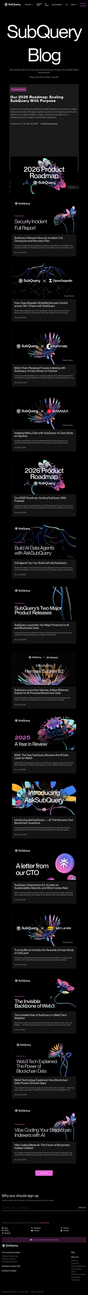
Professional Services (9, 1262)
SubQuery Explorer (8, 1259)
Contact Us (75, 1263)
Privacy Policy (23, 1292)
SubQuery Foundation (78, 1274)
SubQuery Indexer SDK (11, 1266)
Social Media (75, 1277)
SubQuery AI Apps (9, 1271)
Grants (73, 1272)
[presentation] (19, 1217)
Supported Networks (78, 1266)
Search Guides (76, 1269)
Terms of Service (37, 1292)
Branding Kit (75, 1280)
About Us (74, 1257)
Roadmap (74, 1261)
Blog (73, 1252)
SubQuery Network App (10, 1256)
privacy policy (44, 1223)
